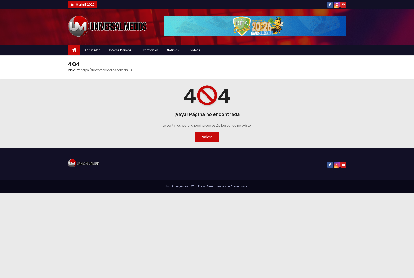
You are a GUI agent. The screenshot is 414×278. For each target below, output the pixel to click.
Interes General (122, 50)
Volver (207, 137)
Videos (195, 50)
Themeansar (239, 186)
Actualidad (92, 50)
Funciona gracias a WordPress (186, 186)
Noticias (174, 50)
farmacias (151, 50)
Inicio (71, 70)
